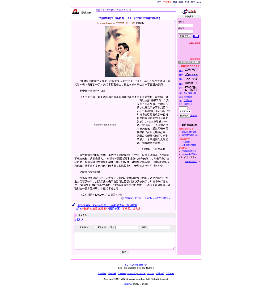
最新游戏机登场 (193, 132)
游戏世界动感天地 (194, 135)
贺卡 (184, 88)
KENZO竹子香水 (193, 154)
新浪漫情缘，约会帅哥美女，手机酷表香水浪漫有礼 (104, 205)
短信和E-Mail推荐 (149, 198)
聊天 (193, 2)
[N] (183, 93)
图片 (184, 70)
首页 (159, 2)
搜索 (181, 2)
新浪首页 (100, 10)
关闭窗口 (163, 198)
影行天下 (135, 198)
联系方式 (160, 276)
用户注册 (112, 276)
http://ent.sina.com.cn (103, 23)
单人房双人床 (193, 93)
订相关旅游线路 (193, 145)
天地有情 (191, 97)
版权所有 (128, 287)
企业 (199, 2)
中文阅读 (141, 276)
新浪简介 (102, 276)
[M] (184, 100)
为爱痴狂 (192, 100)
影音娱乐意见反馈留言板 (136, 268)
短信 (187, 2)
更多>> (197, 115)
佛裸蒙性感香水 (193, 151)
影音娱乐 (111, 10)
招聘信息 (131, 276)
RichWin (150, 276)
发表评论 (125, 198)
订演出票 (190, 142)
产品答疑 (170, 276)
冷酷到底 (192, 104)
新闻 (175, 2)
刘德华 (75, 219)
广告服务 (122, 276)
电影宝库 (121, 10)
